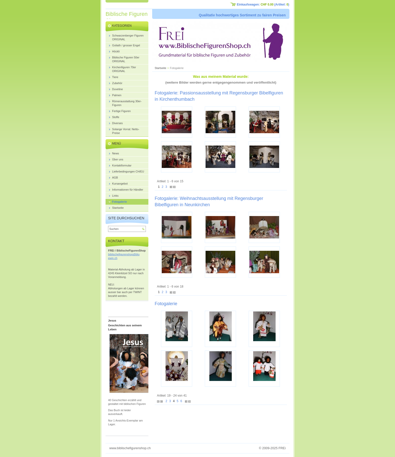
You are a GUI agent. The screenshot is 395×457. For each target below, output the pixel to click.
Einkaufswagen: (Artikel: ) (263, 4)
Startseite (160, 67)
